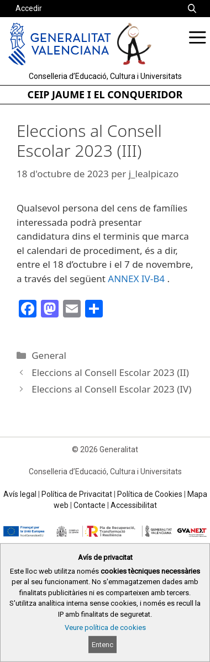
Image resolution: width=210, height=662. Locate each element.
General (49, 355)
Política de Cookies (149, 494)
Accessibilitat (134, 505)
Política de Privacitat (76, 494)
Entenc (102, 644)
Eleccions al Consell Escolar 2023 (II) (110, 372)
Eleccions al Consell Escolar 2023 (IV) (111, 389)
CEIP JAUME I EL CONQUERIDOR (105, 94)
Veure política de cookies (105, 627)
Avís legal (19, 494)
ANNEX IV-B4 (136, 278)
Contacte (90, 505)
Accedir (28, 8)
